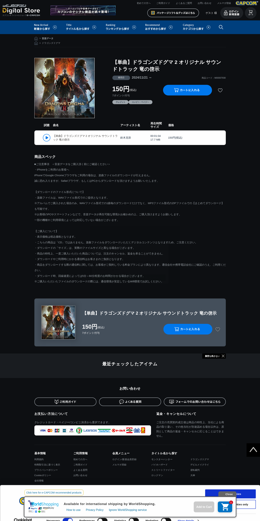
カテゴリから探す (196, 27)
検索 (220, 27)
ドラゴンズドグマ (199, 459)
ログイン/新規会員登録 (124, 459)
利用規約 (39, 459)
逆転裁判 (195, 470)
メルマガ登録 (224, 3)
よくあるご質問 (184, 3)
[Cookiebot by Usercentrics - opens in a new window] (22, 514)
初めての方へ (144, 3)
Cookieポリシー (42, 475)
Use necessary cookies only (230, 497)
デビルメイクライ (199, 464)
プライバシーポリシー (46, 470)
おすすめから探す (159, 27)
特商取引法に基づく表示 (47, 464)
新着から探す (48, 27)
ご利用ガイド (163, 3)
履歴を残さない (212, 356)
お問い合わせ (204, 3)
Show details (186, 513)
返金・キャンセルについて (176, 414)
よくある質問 (80, 470)
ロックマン (157, 475)
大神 (192, 475)
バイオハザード (159, 464)
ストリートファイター (163, 470)
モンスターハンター (161, 459)
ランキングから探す (121, 27)
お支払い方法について (51, 414)
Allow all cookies (230, 487)
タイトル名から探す (81, 27)
